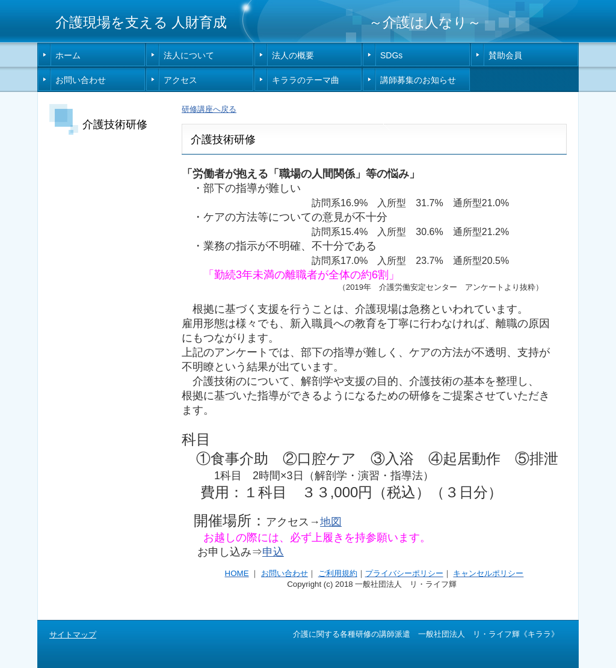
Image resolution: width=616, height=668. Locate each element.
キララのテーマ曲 (305, 80)
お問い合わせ (80, 80)
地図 (331, 522)
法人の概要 (293, 55)
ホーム (68, 55)
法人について (189, 55)
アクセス (180, 80)
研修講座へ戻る (209, 109)
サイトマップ (72, 634)
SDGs (391, 55)
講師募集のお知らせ (418, 80)
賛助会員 (505, 55)
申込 (273, 552)
